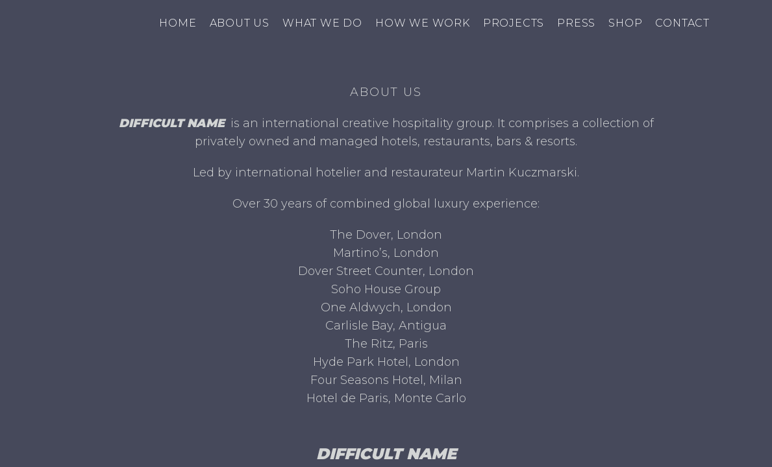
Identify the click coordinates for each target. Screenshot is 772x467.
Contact (682, 23)
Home (177, 23)
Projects (513, 23)
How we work (422, 23)
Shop (625, 23)
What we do (322, 23)
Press (576, 23)
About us (239, 23)
